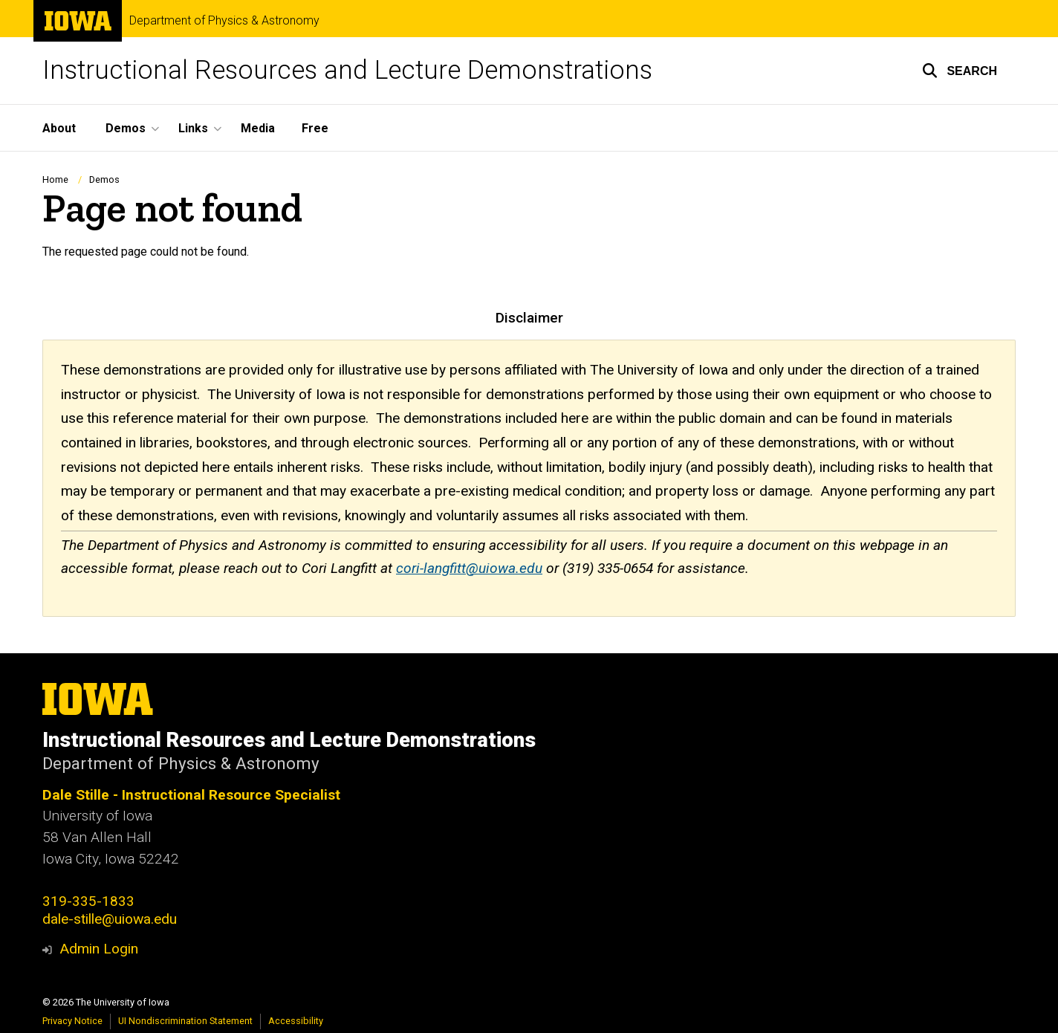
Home (55, 179)
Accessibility (295, 1020)
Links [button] (193, 128)
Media (258, 128)
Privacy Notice (72, 1020)
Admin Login (98, 948)
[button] (959, 70)
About (59, 128)
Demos (104, 179)
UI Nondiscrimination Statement (185, 1020)
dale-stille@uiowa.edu (109, 918)
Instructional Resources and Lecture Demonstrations (347, 70)
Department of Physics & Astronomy (224, 20)
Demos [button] (126, 128)
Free (315, 128)
